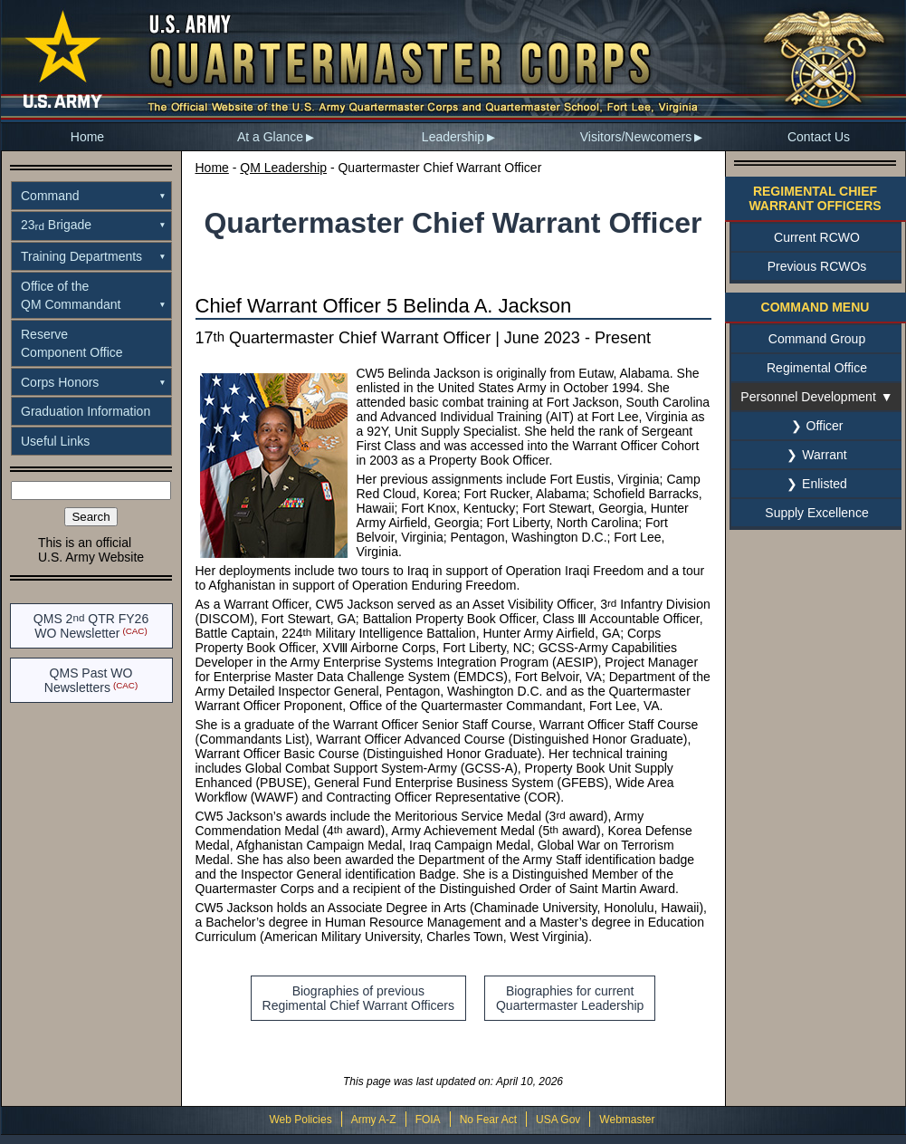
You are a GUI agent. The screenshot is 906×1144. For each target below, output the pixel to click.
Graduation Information (85, 411)
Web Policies (300, 1119)
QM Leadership (283, 167)
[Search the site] (91, 490)
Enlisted (824, 483)
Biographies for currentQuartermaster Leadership (570, 998)
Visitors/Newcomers (635, 137)
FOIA (428, 1119)
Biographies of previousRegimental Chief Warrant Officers (358, 998)
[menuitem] (88, 136)
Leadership (453, 137)
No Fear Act (488, 1119)
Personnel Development (807, 396)
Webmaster (626, 1119)
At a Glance (270, 137)
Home (87, 137)
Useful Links (55, 441)
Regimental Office (817, 368)
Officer (825, 425)
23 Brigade (56, 224)
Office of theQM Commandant (70, 295)
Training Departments (81, 256)
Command (50, 195)
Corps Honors (60, 382)
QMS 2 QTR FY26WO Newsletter (90, 625)
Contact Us (818, 137)
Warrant (824, 454)
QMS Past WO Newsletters (88, 680)
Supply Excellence (816, 512)
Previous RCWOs (817, 266)
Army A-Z (373, 1119)
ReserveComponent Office (72, 343)
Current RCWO (817, 237)
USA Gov (558, 1119)
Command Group (816, 339)
